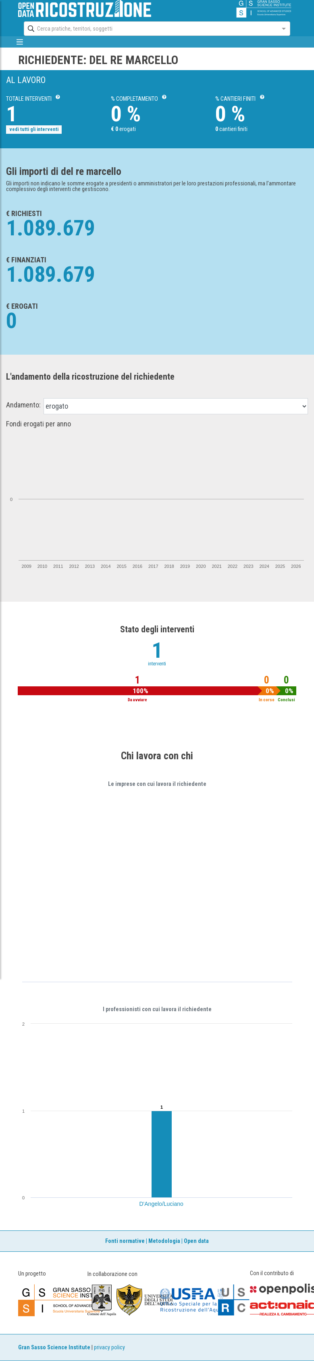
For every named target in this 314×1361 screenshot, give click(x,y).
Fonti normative (125, 1241)
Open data (196, 1241)
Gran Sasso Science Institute (54, 1347)
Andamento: (23, 405)
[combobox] (149, 28)
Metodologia (164, 1241)
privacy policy (109, 1347)
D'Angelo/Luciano (161, 1204)
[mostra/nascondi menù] (20, 42)
